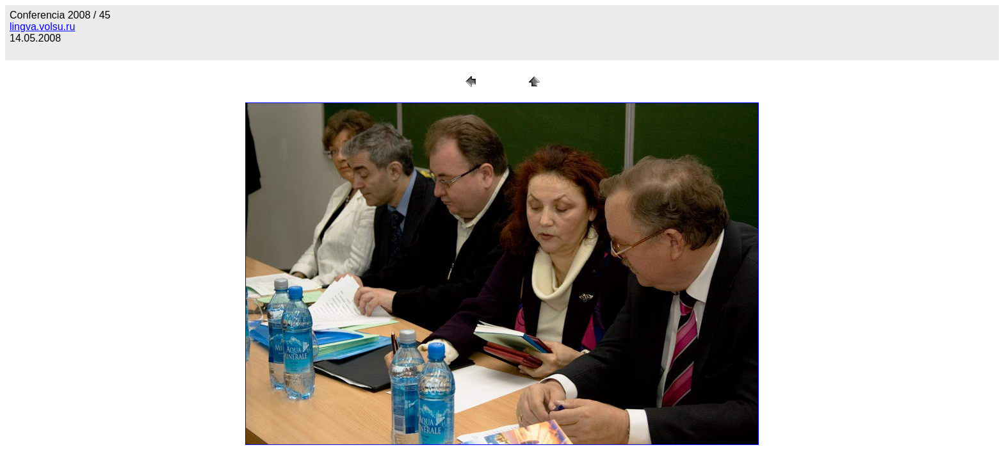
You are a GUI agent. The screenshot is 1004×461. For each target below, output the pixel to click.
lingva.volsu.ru (42, 26)
